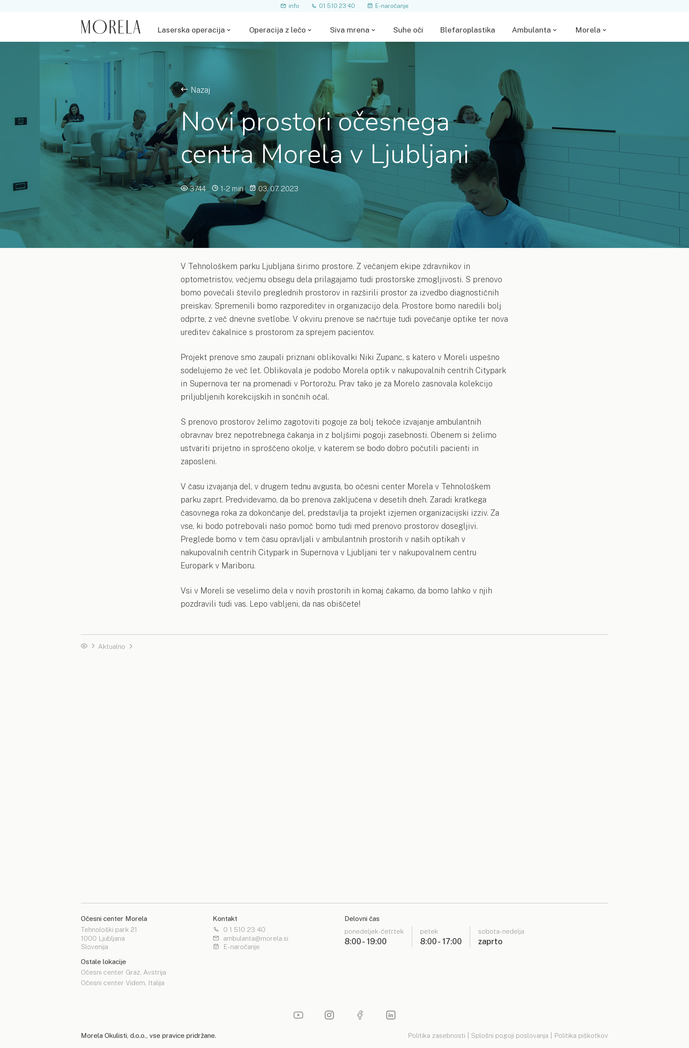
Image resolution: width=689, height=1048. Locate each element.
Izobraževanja (235, 875)
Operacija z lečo (277, 30)
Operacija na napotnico (116, 756)
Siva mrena (350, 30)
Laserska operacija (191, 30)
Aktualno (111, 646)
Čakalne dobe (102, 767)
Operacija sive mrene (511, 806)
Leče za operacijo (374, 686)
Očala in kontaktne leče (515, 793)
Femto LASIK (235, 698)
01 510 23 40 (333, 5)
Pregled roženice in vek (515, 767)
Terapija (225, 756)
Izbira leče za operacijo (382, 698)
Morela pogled (104, 875)
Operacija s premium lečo (120, 780)
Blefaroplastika (467, 30)
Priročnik (227, 724)
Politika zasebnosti (436, 1036)
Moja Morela (498, 875)
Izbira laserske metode (249, 673)
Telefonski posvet (108, 724)
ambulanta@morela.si (250, 938)
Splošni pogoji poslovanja (509, 1036)
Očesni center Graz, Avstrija (123, 972)
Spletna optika (369, 850)
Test (220, 767)
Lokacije (359, 862)
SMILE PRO (232, 686)
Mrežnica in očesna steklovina (525, 780)
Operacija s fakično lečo (515, 673)
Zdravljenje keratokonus (516, 698)
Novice (225, 850)
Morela (588, 30)
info (289, 5)
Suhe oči (408, 30)
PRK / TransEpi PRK (245, 711)
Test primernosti (106, 698)
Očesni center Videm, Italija (122, 983)
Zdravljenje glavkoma (511, 711)
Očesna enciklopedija (113, 850)
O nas (488, 850)
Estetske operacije (376, 756)
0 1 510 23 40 (239, 930)
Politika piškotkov (581, 1036)
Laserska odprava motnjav (519, 686)
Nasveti (93, 862)
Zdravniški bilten (238, 862)
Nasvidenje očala (107, 711)
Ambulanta (531, 30)
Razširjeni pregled (507, 756)
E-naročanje (388, 5)
